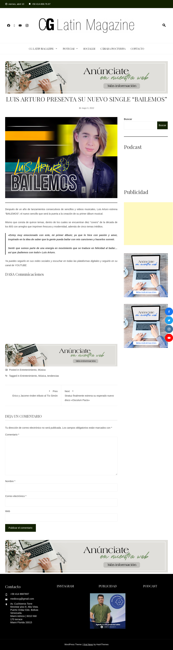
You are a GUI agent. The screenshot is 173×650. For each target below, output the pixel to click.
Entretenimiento (28, 369)
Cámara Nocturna (112, 48)
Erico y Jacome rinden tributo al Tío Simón (33, 392)
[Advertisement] (148, 223)
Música (41, 369)
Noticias (68, 48)
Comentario (12, 434)
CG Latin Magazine (41, 48)
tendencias (53, 375)
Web (7, 511)
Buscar (128, 119)
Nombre (10, 481)
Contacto (137, 48)
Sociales (89, 48)
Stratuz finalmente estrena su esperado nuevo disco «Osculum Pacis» (89, 394)
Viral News (88, 644)
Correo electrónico (15, 496)
